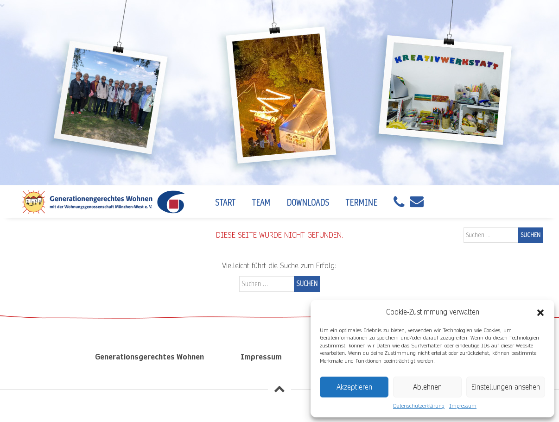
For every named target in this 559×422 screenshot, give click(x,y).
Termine (361, 202)
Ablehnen (427, 387)
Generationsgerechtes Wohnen (149, 357)
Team (261, 202)
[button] (540, 312)
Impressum (462, 406)
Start (225, 202)
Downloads (307, 202)
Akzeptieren (354, 387)
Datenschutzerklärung (419, 406)
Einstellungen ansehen (505, 387)
